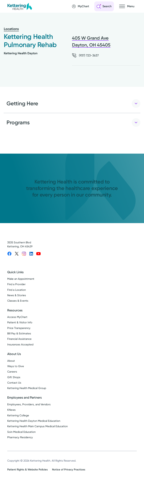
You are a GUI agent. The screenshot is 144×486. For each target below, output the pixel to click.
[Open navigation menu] (127, 6)
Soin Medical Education (21, 432)
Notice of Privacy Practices (68, 469)
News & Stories (16, 295)
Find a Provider (16, 284)
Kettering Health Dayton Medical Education (33, 420)
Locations (11, 29)
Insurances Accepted (20, 344)
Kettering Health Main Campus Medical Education (37, 426)
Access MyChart (17, 317)
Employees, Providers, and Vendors (29, 404)
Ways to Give (15, 366)
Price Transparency (18, 328)
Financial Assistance (19, 339)
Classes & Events (17, 300)
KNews (11, 409)
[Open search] (104, 6)
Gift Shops (13, 377)
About (11, 360)
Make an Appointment (20, 278)
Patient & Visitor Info (19, 322)
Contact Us (14, 382)
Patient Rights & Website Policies (27, 469)
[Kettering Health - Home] (19, 6)
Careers (12, 371)
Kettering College (18, 415)
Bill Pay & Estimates (19, 333)
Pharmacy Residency (20, 437)
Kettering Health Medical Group (26, 388)
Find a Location (16, 289)
